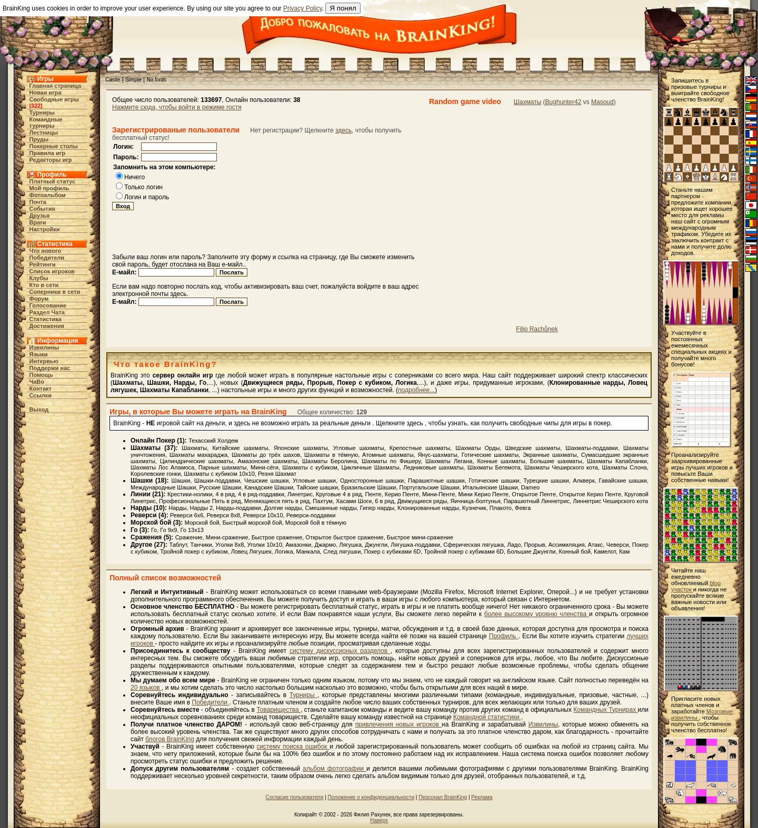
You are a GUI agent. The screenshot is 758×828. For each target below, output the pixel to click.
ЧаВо (37, 382)
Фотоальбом (47, 195)
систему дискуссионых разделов (340, 651)
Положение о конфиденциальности (371, 797)
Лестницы (43, 132)
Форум (39, 298)
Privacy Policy (302, 8)
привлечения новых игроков (398, 724)
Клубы (38, 278)
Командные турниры (46, 122)
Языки (38, 354)
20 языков (146, 687)
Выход (39, 409)
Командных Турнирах (605, 709)
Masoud (602, 102)
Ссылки (40, 395)
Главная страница (55, 86)
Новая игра (45, 92)
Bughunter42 (563, 102)
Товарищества (278, 709)
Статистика (45, 319)
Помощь (41, 375)
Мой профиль (49, 188)
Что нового (45, 251)
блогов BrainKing (169, 739)
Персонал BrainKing (442, 797)
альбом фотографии (334, 768)
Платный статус (52, 181)
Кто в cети (44, 285)
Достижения (46, 326)
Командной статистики (487, 717)
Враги (37, 222)
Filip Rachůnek (536, 329)
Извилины (44, 347)
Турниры (42, 112)
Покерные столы (53, 146)
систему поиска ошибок (293, 746)
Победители (47, 257)
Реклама (481, 797)
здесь (343, 130)
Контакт (40, 388)
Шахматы (527, 102)
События (42, 209)
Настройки (44, 229)
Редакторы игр (50, 160)
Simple (133, 80)
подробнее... (416, 390)
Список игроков (52, 271)
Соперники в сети (55, 292)
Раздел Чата (47, 312)
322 (36, 106)
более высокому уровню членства (536, 614)
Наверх (379, 820)
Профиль (503, 636)
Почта (37, 202)
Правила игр (47, 153)
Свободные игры (54, 99)
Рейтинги (42, 264)
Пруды (39, 139)
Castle (112, 80)
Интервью (44, 361)
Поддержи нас (50, 368)
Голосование (48, 305)
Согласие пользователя (295, 797)
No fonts (156, 80)
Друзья (39, 215)
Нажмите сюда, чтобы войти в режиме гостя (177, 107)
